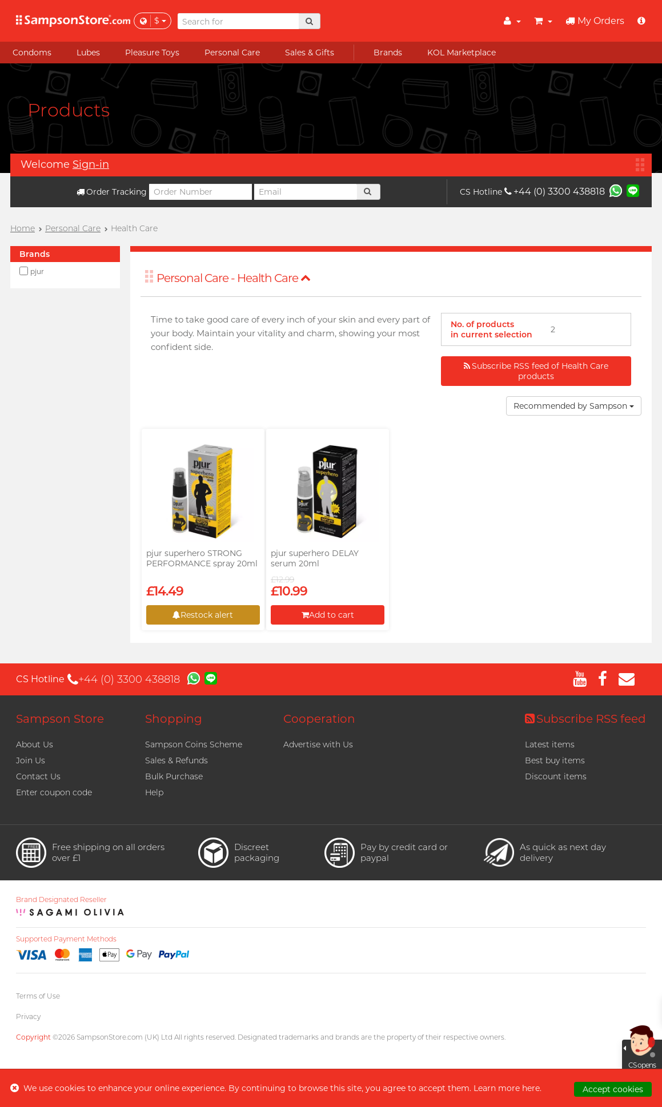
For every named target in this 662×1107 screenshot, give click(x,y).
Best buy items (555, 760)
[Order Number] (200, 192)
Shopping (173, 719)
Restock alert (202, 615)
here (531, 1088)
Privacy (28, 1016)
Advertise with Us (318, 744)
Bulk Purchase (174, 776)
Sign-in (91, 164)
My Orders (594, 20)
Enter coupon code (54, 792)
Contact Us (38, 776)
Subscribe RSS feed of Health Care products (536, 371)
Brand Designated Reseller (61, 899)
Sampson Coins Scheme (193, 744)
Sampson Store (60, 719)
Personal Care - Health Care (234, 278)
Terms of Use (38, 996)
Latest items (550, 744)
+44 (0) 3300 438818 (554, 191)
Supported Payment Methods (66, 939)
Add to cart (328, 615)
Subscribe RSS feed (585, 719)
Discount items (556, 776)
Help (154, 792)
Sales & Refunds (176, 760)
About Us (34, 744)
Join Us (30, 760)
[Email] (305, 192)
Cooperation (319, 719)
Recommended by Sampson (573, 406)
